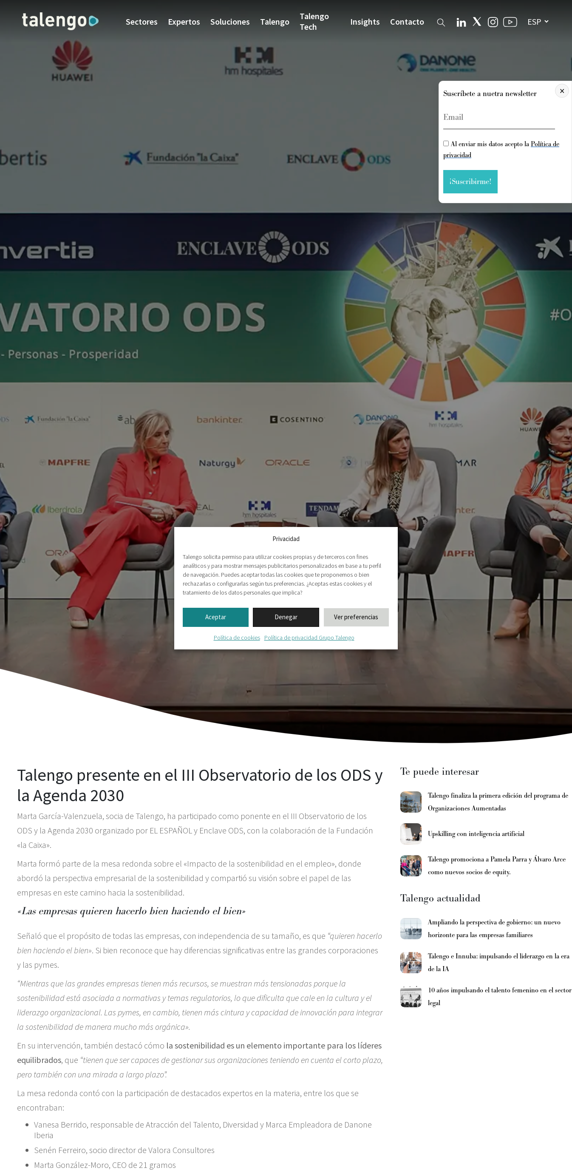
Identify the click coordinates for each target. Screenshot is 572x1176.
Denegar (286, 617)
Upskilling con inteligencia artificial (476, 834)
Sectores (142, 21)
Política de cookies (237, 637)
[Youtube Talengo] (510, 21)
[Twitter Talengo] (477, 21)
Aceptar (215, 617)
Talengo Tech (314, 21)
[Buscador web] (441, 21)
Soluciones (230, 21)
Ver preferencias (356, 617)
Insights (365, 21)
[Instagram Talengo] (493, 21)
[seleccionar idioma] (538, 21)
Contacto (407, 21)
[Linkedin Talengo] (461, 21)
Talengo (274, 21)
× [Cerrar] (562, 91)
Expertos (184, 21)
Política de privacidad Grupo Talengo (309, 637)
